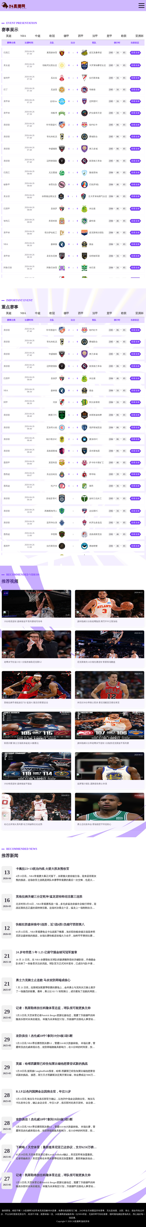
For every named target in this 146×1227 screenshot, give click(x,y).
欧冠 (52, 35)
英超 (8, 35)
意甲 (109, 35)
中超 (37, 35)
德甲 (66, 35)
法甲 (95, 35)
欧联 (123, 35)
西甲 (80, 35)
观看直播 (135, 53)
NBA (23, 35)
